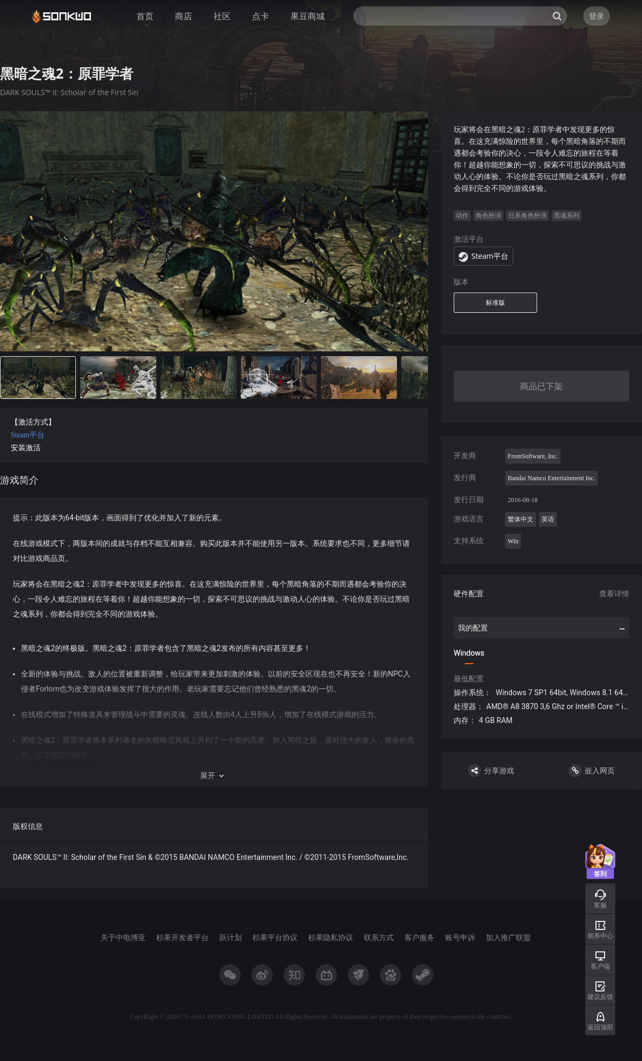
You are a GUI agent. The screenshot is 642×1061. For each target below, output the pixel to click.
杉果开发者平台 (182, 937)
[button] (214, 775)
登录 (596, 16)
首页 (145, 16)
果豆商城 (308, 16)
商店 (183, 16)
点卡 (260, 16)
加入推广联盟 (508, 937)
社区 (222, 16)
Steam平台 (27, 435)
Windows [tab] (469, 653)
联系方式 (379, 937)
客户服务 (419, 937)
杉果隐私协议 (330, 937)
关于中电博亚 (123, 937)
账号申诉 (460, 937)
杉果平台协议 (275, 937)
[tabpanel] (214, 499)
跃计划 (230, 937)
